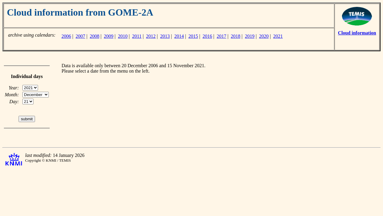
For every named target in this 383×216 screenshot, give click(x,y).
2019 (250, 36)
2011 (137, 36)
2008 (94, 36)
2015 (193, 36)
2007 (80, 36)
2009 (108, 36)
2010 (122, 36)
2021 (278, 36)
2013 (165, 36)
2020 (264, 36)
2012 (151, 36)
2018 (235, 36)
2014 (179, 36)
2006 (66, 36)
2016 (207, 36)
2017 (221, 36)
